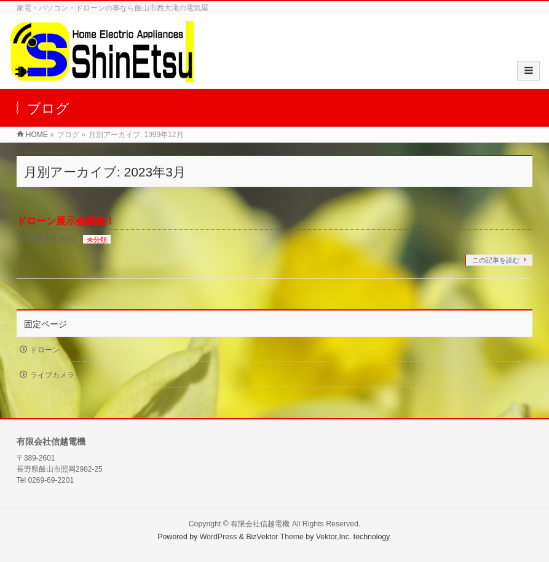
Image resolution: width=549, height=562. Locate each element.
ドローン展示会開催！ (66, 221)
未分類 (97, 239)
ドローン (45, 350)
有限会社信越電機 (260, 524)
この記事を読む (495, 260)
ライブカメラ (52, 375)
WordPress (218, 536)
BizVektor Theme (275, 536)
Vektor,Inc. (334, 536)
